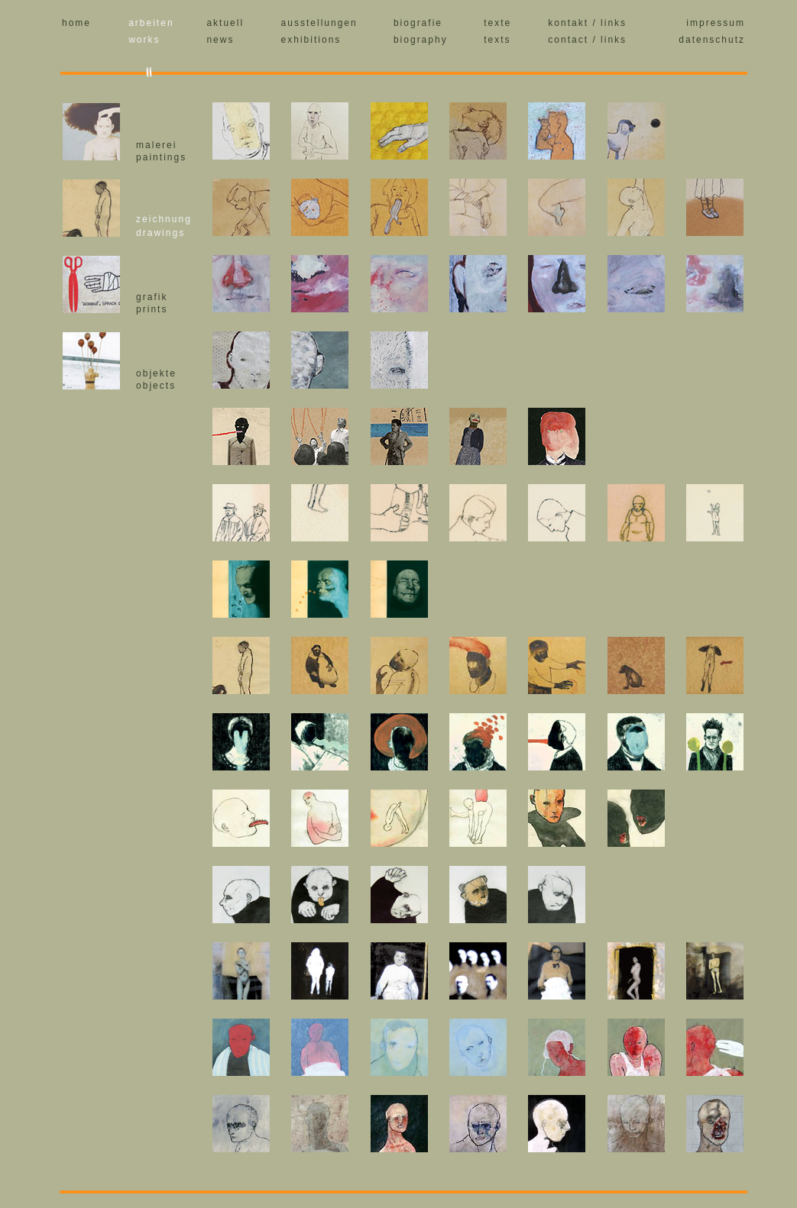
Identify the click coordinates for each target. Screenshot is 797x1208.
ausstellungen (319, 23)
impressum (715, 23)
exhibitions (311, 39)
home (76, 23)
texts (497, 39)
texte (497, 23)
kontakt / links (587, 23)
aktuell (225, 23)
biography (421, 39)
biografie (418, 23)
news (220, 39)
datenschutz (712, 39)
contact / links (587, 39)
